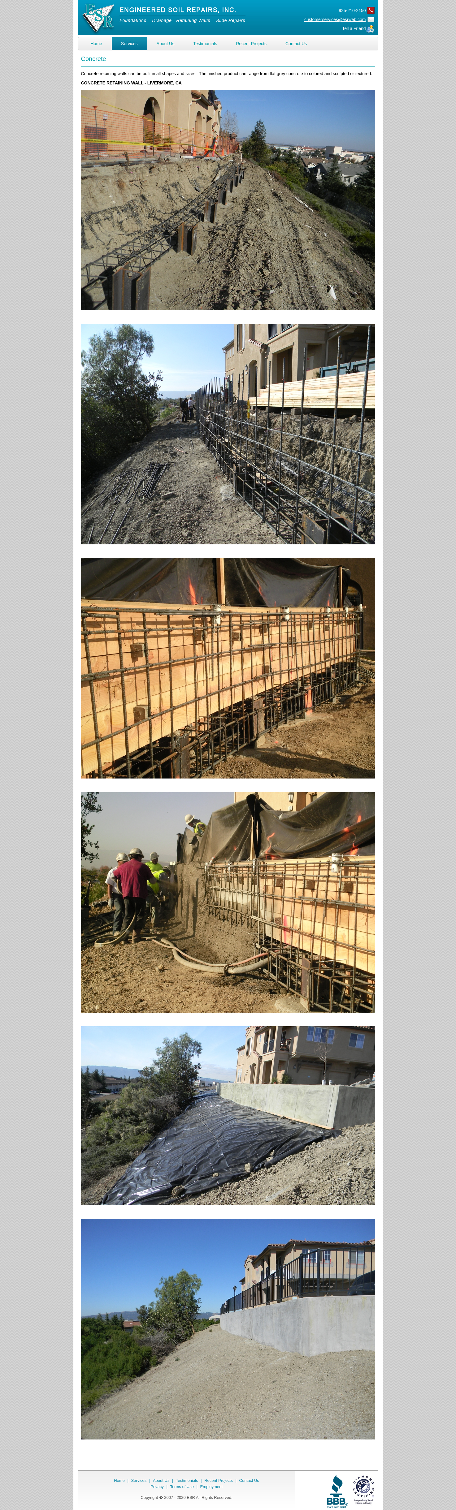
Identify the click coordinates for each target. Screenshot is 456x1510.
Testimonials (205, 43)
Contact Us (296, 43)
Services (129, 43)
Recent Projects (251, 43)
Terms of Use (182, 1486)
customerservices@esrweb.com (335, 19)
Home (96, 43)
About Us (166, 43)
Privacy (157, 1486)
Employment (211, 1486)
